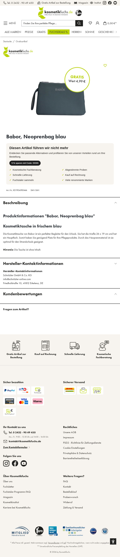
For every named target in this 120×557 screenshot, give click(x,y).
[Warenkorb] (109, 23)
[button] (113, 541)
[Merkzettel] (90, 23)
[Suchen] (79, 23)
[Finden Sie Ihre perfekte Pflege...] (48, 23)
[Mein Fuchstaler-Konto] (97, 23)
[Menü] (10, 23)
